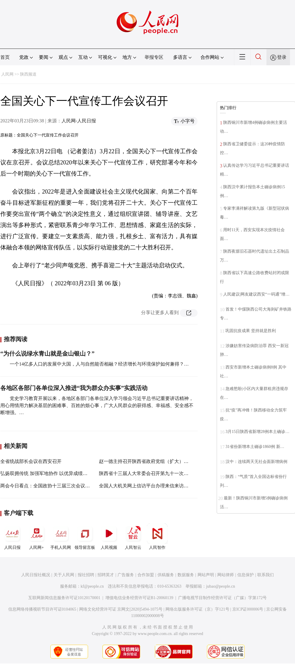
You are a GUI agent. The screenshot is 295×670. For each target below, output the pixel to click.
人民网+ (36, 536)
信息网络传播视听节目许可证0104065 (42, 609)
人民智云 (133, 536)
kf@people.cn (92, 586)
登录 (281, 57)
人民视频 (109, 536)
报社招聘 (86, 575)
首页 (5, 57)
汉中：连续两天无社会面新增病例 (256, 461)
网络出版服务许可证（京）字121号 (197, 609)
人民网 (7, 74)
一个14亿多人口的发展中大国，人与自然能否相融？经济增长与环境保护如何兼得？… (99, 363)
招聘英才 (105, 575)
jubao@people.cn (220, 586)
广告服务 (125, 575)
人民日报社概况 (35, 575)
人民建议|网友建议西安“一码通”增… (256, 294)
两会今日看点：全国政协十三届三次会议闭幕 (47, 485)
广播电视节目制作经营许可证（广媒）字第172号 (222, 598)
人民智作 (157, 536)
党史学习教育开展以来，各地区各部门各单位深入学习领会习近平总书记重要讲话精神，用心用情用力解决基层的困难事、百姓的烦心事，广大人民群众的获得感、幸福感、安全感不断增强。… (96, 405)
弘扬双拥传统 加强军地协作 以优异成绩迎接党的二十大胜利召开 (67, 473)
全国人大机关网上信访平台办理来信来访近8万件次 (152, 485)
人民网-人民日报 (79, 120)
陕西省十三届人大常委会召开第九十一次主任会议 (151, 473)
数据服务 (186, 575)
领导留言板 (84, 536)
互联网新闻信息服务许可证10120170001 (64, 598)
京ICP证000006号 (247, 609)
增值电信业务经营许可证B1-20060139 (139, 598)
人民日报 (12, 536)
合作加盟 (145, 575)
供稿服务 (166, 575)
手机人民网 (60, 536)
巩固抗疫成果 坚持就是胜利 (250, 331)
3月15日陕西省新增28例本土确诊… (257, 431)
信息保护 (245, 575)
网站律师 (225, 575)
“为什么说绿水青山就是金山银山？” (47, 353)
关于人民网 (64, 575)
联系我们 (265, 575)
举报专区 (154, 57)
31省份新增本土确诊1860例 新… (255, 446)
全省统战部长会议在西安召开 (31, 461)
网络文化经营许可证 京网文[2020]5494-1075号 (121, 609)
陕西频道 (28, 74)
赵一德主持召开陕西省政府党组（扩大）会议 (146, 461)
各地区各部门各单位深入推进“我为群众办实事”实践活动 (74, 388)
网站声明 (206, 575)
